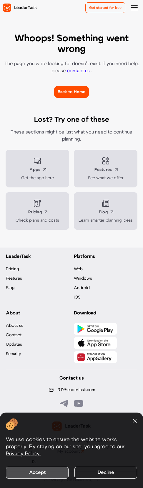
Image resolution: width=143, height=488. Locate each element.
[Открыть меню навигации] (134, 8)
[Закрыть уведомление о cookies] (135, 421)
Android (82, 288)
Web (78, 269)
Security (13, 354)
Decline (106, 472)
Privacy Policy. (23, 453)
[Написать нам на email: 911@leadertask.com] (71, 390)
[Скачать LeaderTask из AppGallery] (95, 357)
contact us (79, 70)
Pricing (12, 269)
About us (14, 326)
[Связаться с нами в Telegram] (64, 403)
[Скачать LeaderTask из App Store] (95, 343)
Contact (13, 335)
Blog (10, 288)
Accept (37, 472)
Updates (14, 344)
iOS (77, 297)
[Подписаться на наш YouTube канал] (78, 403)
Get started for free (105, 7)
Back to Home (71, 92)
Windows (83, 278)
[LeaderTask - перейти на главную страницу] (20, 8)
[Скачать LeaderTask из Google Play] (95, 329)
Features (14, 278)
